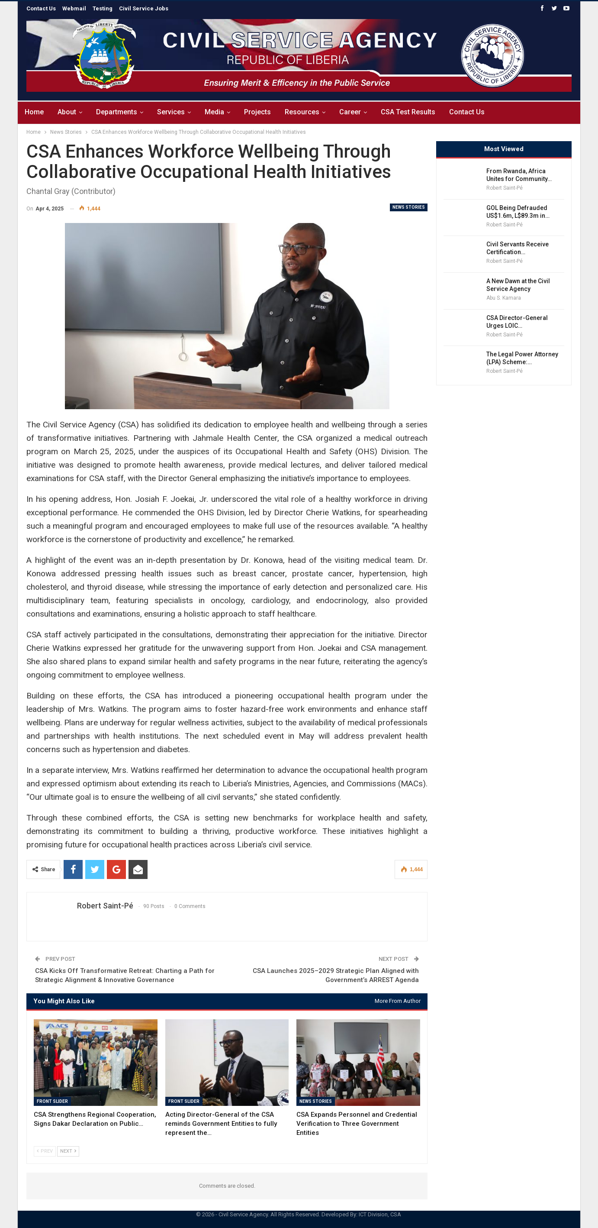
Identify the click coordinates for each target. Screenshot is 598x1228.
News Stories (408, 207)
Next (68, 1151)
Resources (310, 112)
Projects (264, 112)
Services (175, 112)
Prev (45, 1151)
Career (359, 112)
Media (219, 112)
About (68, 112)
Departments (119, 112)
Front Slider (52, 1101)
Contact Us (478, 112)
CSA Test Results (418, 112)
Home (34, 112)
